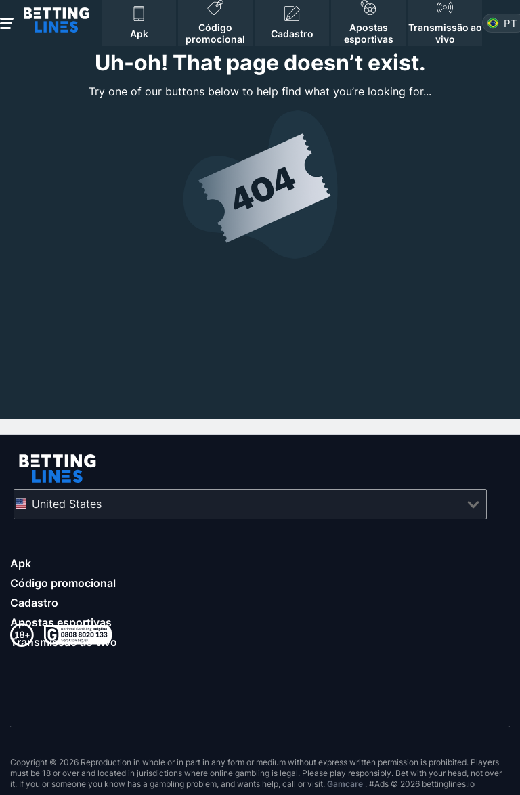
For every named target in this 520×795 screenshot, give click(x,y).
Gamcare (346, 784)
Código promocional (63, 583)
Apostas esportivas (61, 622)
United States (67, 504)
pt (510, 23)
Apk (20, 563)
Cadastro (34, 602)
